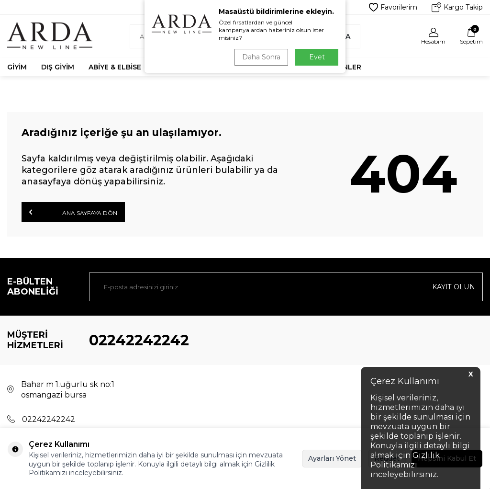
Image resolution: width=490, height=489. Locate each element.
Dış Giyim (57, 67)
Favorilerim (393, 7)
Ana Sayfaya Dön (73, 212)
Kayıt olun (454, 287)
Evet (317, 57)
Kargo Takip (457, 7)
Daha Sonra (261, 57)
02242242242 (139, 340)
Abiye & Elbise (115, 67)
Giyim (17, 67)
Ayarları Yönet (332, 458)
